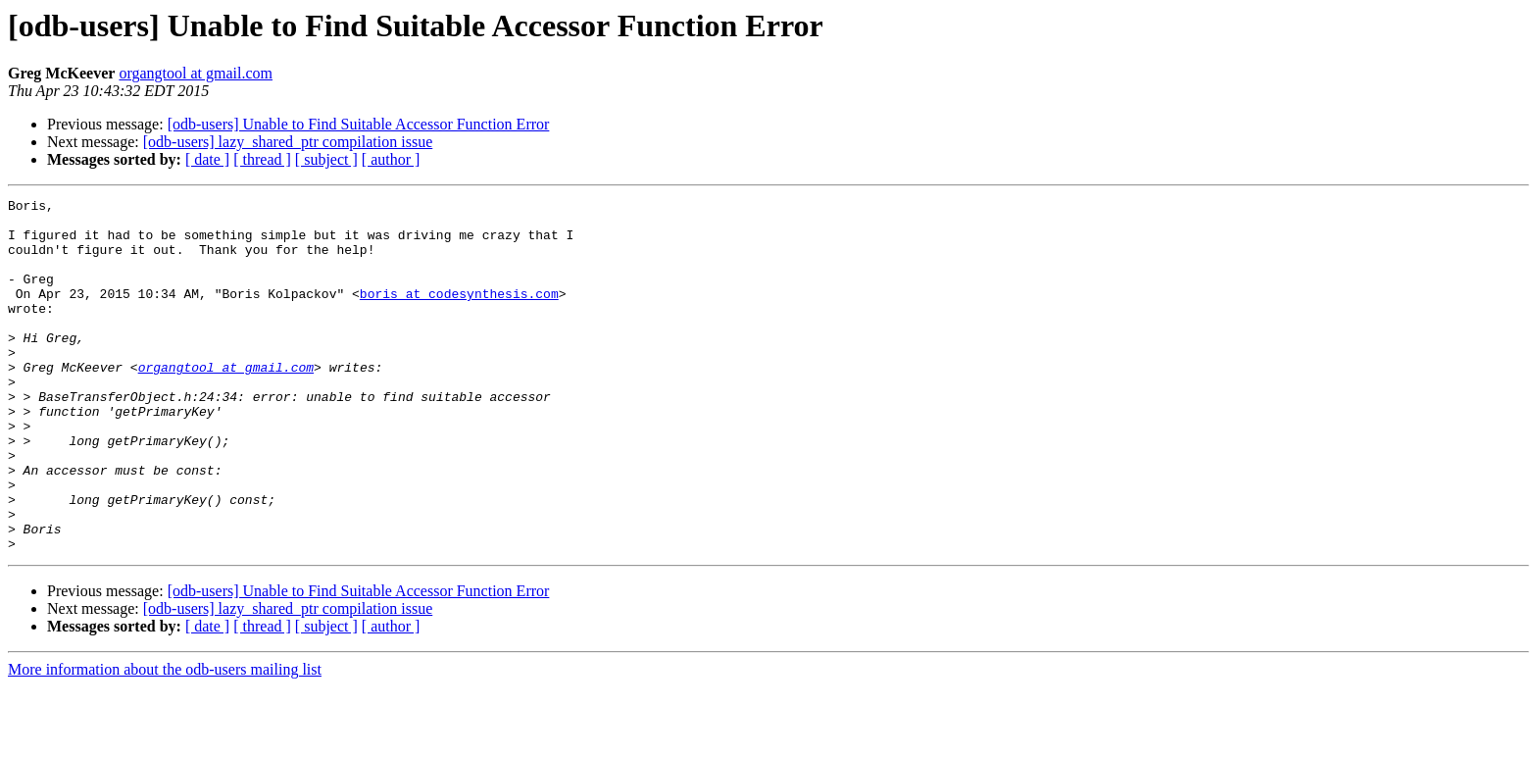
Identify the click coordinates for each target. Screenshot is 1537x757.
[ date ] (207, 159)
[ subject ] (326, 159)
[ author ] (391, 159)
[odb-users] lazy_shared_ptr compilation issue (287, 141)
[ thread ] (262, 159)
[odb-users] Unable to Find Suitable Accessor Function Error (359, 124)
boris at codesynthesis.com (459, 314)
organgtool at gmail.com (196, 73)
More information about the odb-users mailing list (165, 740)
